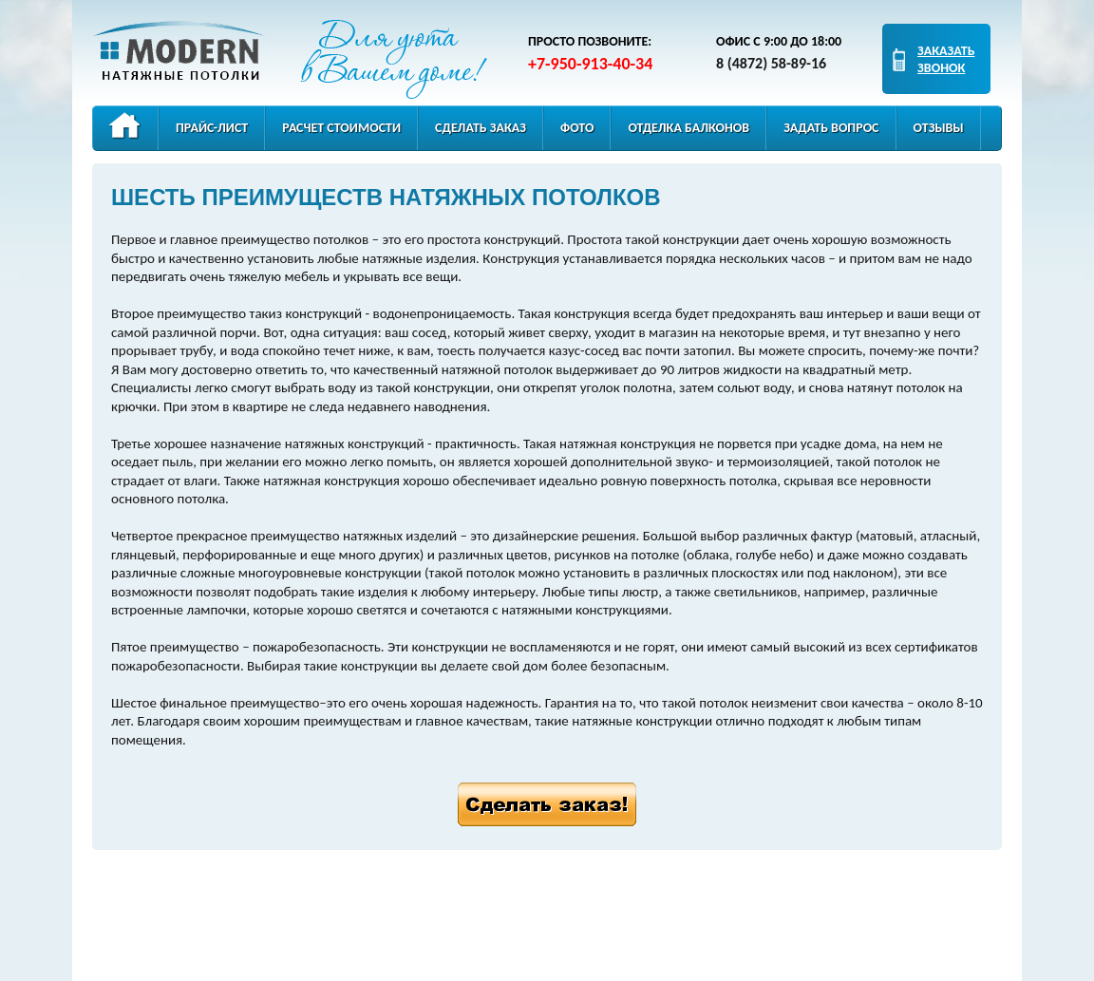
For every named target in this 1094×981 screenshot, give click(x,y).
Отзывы (939, 128)
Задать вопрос (830, 128)
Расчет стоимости (341, 128)
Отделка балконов (688, 128)
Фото (577, 128)
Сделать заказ (480, 128)
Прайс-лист (212, 128)
